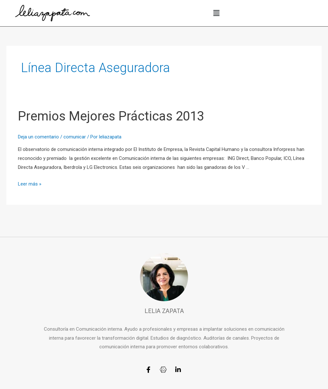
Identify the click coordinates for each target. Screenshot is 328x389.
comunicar (74, 137)
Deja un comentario (38, 137)
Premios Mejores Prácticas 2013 (111, 116)
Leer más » (29, 184)
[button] (216, 13)
